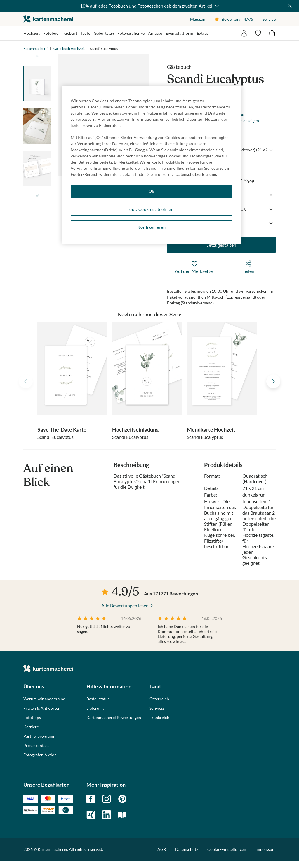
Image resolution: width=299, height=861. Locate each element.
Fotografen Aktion (40, 755)
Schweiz (157, 708)
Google (141, 149)
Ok (151, 191)
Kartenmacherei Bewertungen (113, 717)
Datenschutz (186, 849)
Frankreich (159, 717)
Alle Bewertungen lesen (125, 605)
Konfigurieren (151, 227)
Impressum (265, 849)
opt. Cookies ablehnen (151, 209)
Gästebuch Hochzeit (69, 48)
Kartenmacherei (35, 48)
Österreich (159, 699)
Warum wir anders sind (44, 699)
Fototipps (32, 717)
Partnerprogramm (40, 736)
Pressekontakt (36, 745)
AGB (161, 849)
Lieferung (95, 708)
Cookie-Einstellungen (226, 849)
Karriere (31, 727)
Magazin (197, 19)
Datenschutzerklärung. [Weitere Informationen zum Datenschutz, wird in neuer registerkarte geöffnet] (196, 174)
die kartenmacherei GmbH (48, 19)
